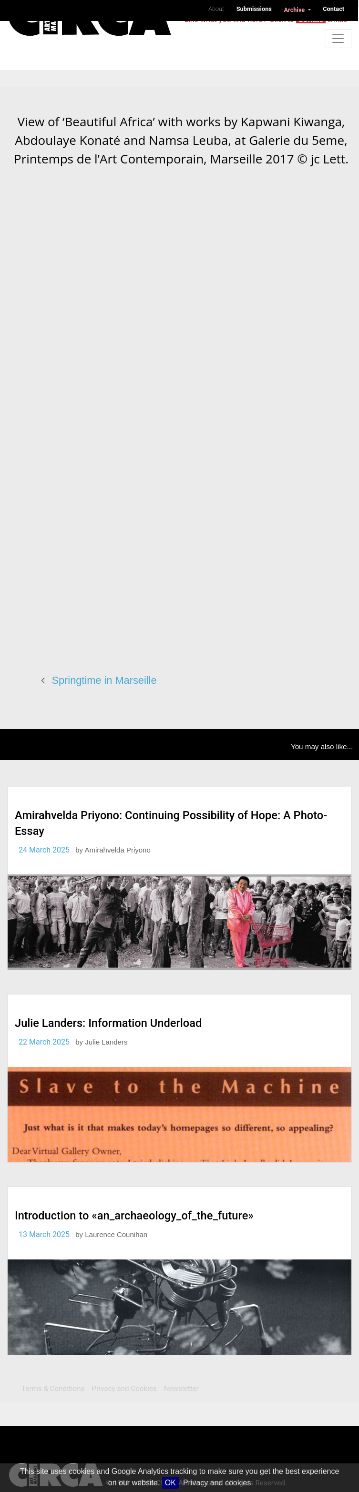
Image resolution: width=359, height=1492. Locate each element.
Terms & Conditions (52, 1388)
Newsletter (181, 1388)
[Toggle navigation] (338, 38)
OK (170, 1483)
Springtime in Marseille (104, 680)
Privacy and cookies (217, 1483)
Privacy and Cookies (124, 1388)
